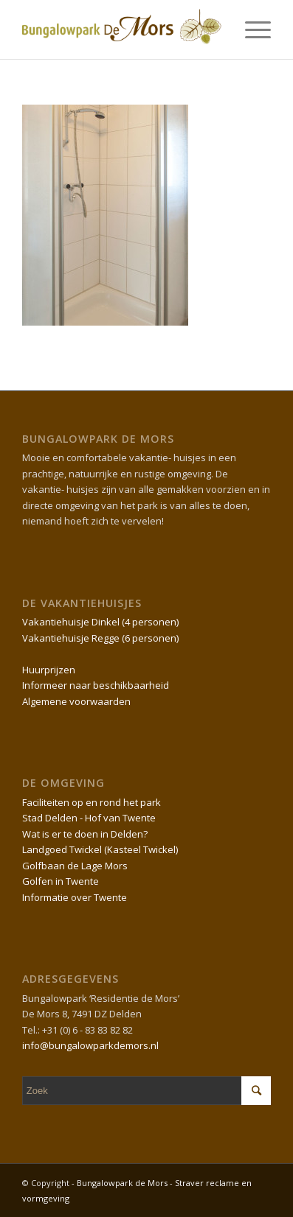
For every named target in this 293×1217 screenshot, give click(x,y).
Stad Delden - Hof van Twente (89, 817)
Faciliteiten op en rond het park (91, 802)
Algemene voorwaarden (76, 701)
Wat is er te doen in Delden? (85, 834)
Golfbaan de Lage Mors (75, 865)
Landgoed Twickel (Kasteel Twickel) (100, 849)
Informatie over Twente (74, 897)
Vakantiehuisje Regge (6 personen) (100, 638)
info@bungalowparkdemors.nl (90, 1045)
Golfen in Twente (60, 881)
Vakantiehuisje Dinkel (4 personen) (100, 621)
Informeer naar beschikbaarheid (95, 685)
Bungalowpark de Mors (123, 1182)
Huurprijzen (48, 669)
